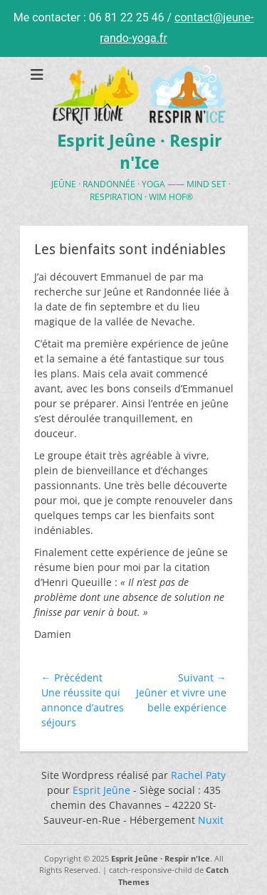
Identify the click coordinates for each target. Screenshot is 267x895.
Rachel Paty (198, 775)
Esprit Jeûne (101, 790)
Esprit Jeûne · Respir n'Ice (160, 858)
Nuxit (211, 820)
